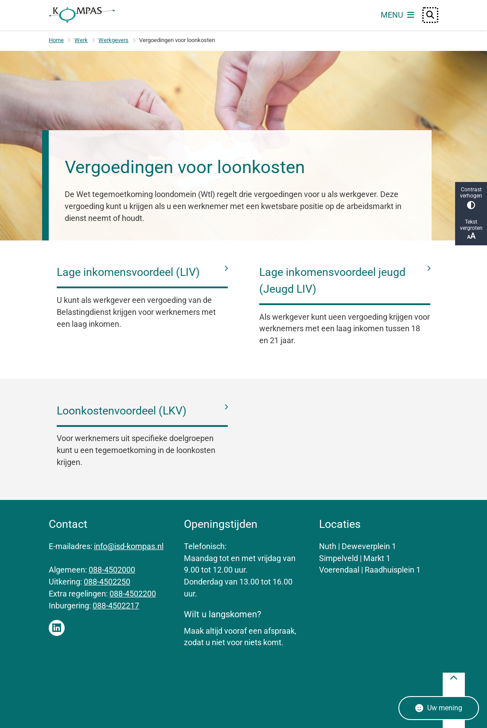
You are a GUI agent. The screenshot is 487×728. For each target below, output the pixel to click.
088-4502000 (112, 569)
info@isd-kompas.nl (129, 546)
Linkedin (57, 628)
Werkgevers (113, 40)
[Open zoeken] (430, 15)
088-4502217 (116, 605)
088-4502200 (132, 593)
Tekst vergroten (471, 229)
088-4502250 (107, 581)
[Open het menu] (397, 15)
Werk (81, 40)
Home (56, 40)
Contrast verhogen (471, 197)
